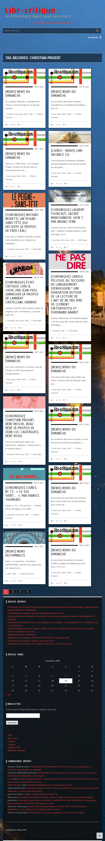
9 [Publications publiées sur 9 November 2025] (92, 676)
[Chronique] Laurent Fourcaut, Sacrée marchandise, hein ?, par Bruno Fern (68, 216)
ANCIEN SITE (14, 747)
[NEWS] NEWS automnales (15, 553)
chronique (56, 240)
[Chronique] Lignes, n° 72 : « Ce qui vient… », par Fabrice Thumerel (22, 494)
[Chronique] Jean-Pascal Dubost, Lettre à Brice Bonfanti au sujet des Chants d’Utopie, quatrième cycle (53, 607)
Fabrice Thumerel (27, 574)
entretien (11, 744)
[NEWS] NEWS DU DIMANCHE (17, 94)
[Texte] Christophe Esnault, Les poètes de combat (50, 785)
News (26, 114)
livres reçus (18, 114)
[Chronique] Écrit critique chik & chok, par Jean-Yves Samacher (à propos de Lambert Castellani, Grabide (21, 292)
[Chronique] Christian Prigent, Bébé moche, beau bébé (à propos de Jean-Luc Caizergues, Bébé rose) (22, 426)
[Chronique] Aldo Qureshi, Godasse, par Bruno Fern (30, 641)
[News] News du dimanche (63, 490)
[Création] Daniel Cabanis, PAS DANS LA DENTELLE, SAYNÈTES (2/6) (39, 644)
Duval (10, 779)
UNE (31, 114)
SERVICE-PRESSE (16, 750)
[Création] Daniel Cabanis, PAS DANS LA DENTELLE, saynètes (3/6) (38, 638)
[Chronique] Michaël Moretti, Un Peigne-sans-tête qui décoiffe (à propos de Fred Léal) (22, 223)
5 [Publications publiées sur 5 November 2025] (39, 676)
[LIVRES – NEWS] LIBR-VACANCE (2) (67, 153)
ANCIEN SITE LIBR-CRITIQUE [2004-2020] (52, 23)
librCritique (83, 240)
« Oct (8, 695)
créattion (11, 741)
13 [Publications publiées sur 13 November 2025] (52, 681)
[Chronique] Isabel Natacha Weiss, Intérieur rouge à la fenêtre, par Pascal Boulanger (55, 797)
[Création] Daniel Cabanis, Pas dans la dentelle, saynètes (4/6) (35, 613)
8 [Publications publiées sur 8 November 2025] (79, 676)
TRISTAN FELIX (15, 785)
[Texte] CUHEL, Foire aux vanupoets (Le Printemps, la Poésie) (56, 812)
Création (10, 114)
